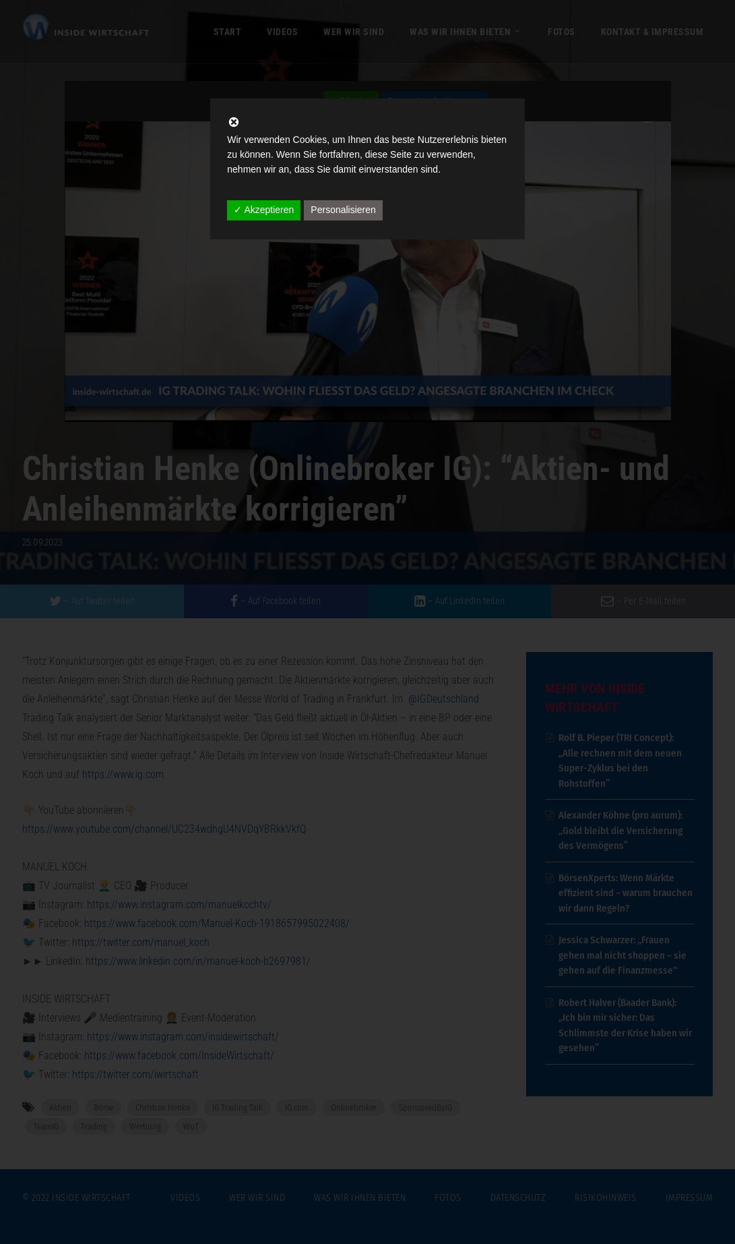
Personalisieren (343, 209)
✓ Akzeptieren (264, 209)
